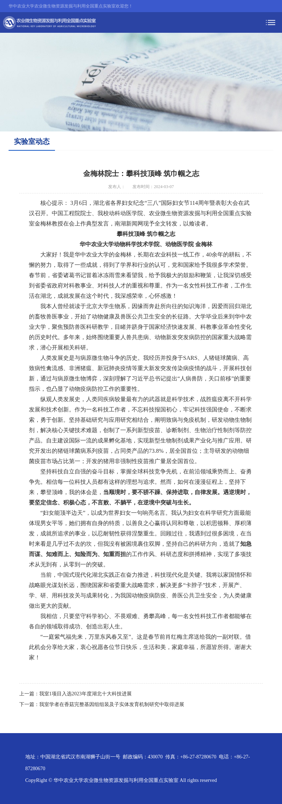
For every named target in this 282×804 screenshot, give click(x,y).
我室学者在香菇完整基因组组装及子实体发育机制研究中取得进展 (111, 704)
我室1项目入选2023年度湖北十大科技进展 (85, 693)
